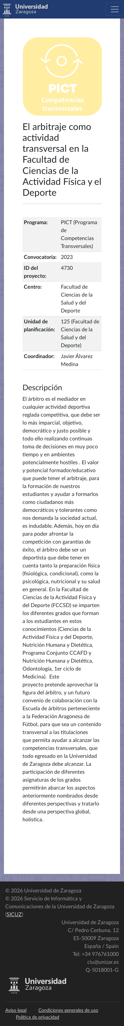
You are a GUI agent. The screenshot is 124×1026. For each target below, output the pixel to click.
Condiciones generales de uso (68, 1010)
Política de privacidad (37, 1017)
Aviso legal (15, 1010)
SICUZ (14, 914)
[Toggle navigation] (114, 9)
